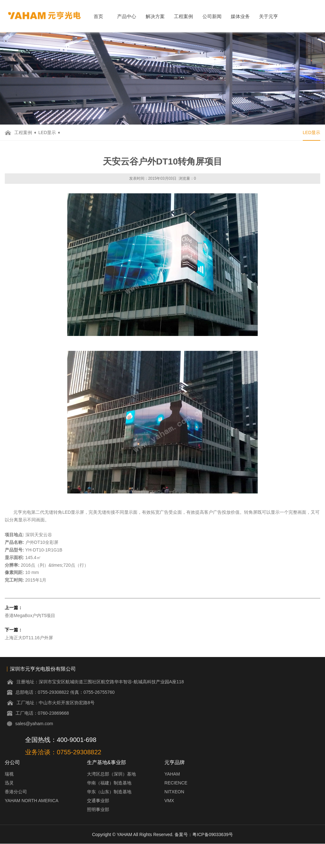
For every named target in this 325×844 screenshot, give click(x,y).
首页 (98, 16)
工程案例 (183, 16)
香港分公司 (16, 791)
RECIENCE (175, 782)
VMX (169, 800)
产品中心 (126, 16)
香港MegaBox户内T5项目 (30, 615)
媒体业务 (240, 16)
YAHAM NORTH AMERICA (31, 800)
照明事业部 (98, 809)
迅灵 (9, 782)
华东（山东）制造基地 (109, 791)
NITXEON (174, 791)
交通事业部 (98, 800)
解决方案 (155, 16)
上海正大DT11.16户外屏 (29, 637)
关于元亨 (268, 16)
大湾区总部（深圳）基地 (111, 773)
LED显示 (47, 132)
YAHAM (172, 773)
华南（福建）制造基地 (109, 782)
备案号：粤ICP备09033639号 (204, 834)
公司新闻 (212, 16)
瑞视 (9, 773)
